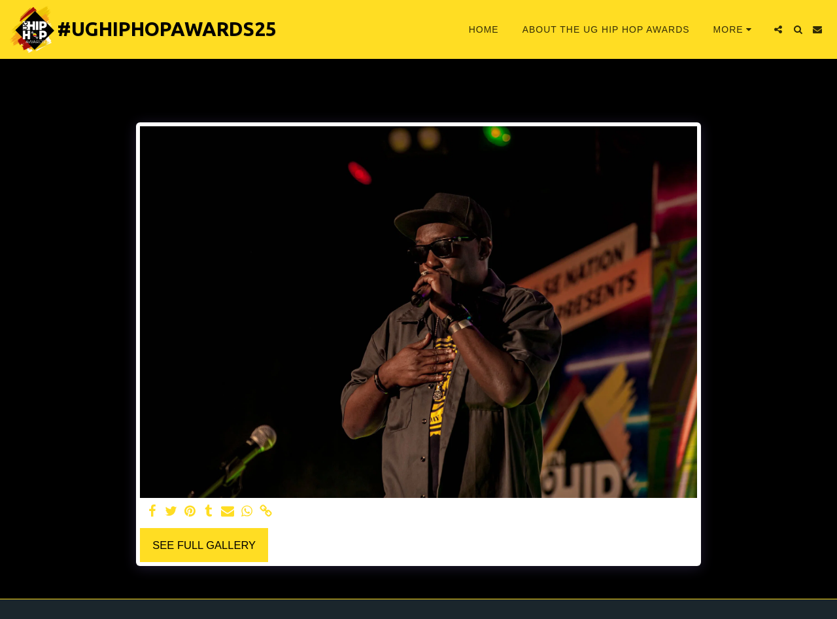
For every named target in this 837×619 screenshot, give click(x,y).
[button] (778, 29)
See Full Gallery (204, 545)
